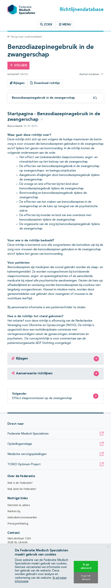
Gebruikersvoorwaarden (22, 517)
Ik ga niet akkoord (86, 578)
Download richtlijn (45, 83)
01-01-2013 (22, 126)
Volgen (18, 65)
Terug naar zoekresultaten (24, 36)
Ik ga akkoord (86, 566)
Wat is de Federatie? (19, 483)
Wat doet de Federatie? (21, 489)
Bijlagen (17, 83)
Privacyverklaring (17, 523)
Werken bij (13, 511)
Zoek (46, 24)
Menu (65, 24)
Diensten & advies (18, 505)
